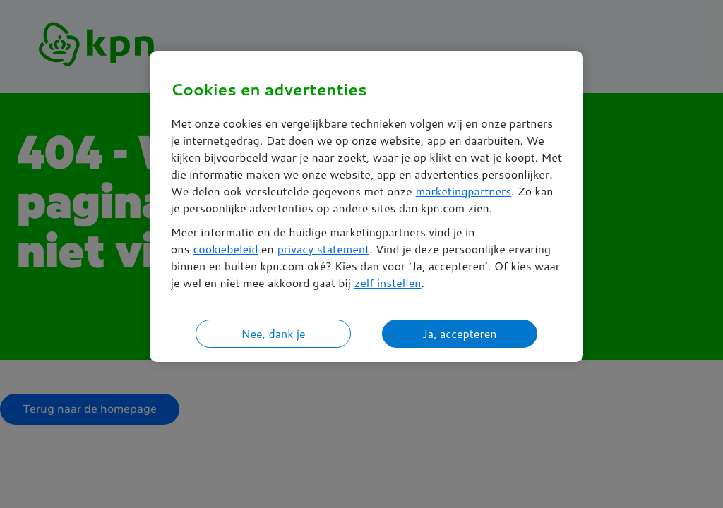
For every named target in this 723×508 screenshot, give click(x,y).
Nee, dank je (273, 333)
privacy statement (323, 249)
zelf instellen (388, 282)
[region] (366, 206)
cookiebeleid (225, 249)
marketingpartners (464, 191)
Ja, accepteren (459, 333)
